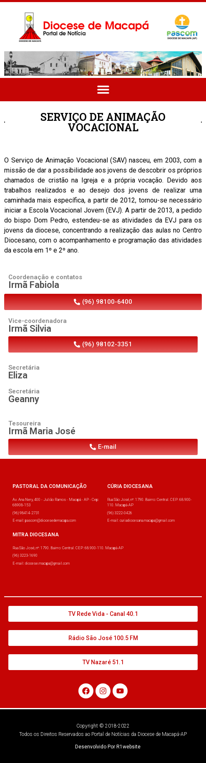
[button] (103, 90)
